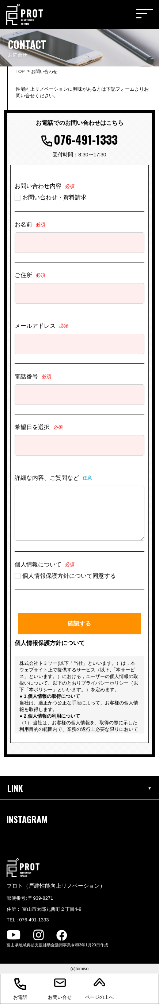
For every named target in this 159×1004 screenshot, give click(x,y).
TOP (20, 71)
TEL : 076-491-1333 (28, 920)
